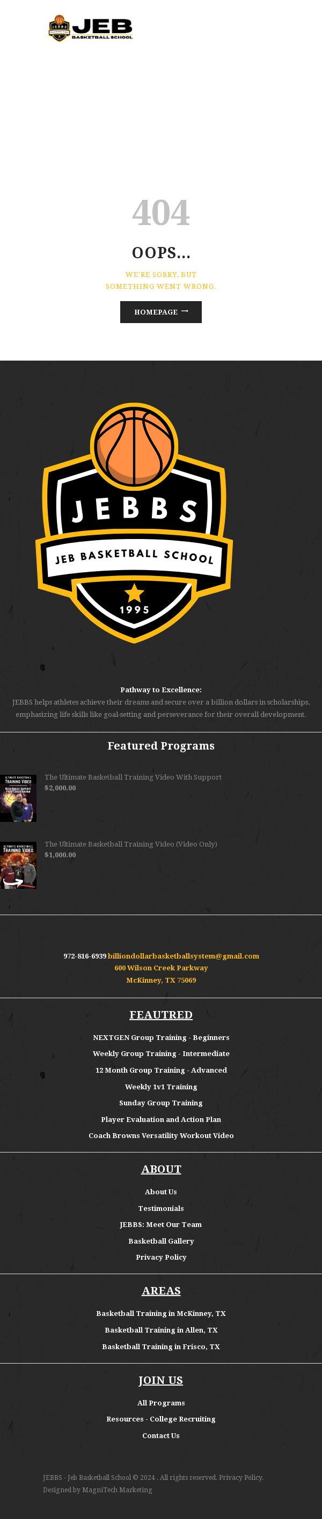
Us (173, 1192)
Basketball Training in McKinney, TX (161, 1314)
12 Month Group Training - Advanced (161, 1070)
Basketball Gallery (161, 1241)
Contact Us (161, 1436)
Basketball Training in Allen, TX (161, 1330)
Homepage (156, 312)
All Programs (161, 1403)
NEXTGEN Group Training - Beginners (161, 1038)
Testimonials (161, 1208)
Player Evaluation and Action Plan (161, 1120)
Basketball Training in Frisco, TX (161, 1347)
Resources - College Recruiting (161, 1419)
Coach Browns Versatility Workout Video (161, 1136)
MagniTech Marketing (117, 1490)
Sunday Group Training (161, 1103)
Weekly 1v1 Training (161, 1087)
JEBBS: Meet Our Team (161, 1225)
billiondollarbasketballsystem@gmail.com (183, 956)
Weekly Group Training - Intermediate (161, 1054)
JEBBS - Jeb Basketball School (87, 1477)
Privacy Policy (161, 1257)
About (157, 1192)
